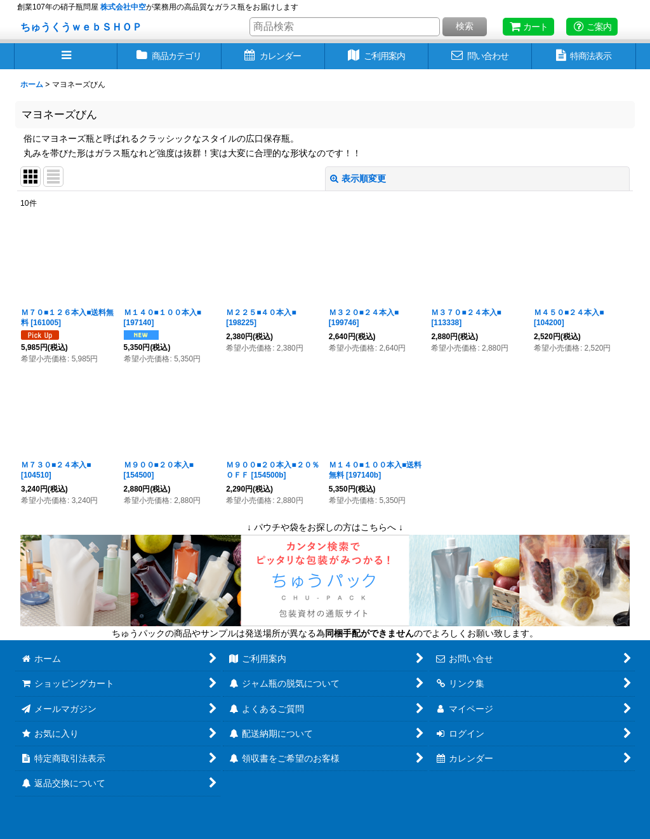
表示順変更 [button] (358, 178)
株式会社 (123, 7)
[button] (65, 56)
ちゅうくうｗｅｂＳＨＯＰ (81, 26)
